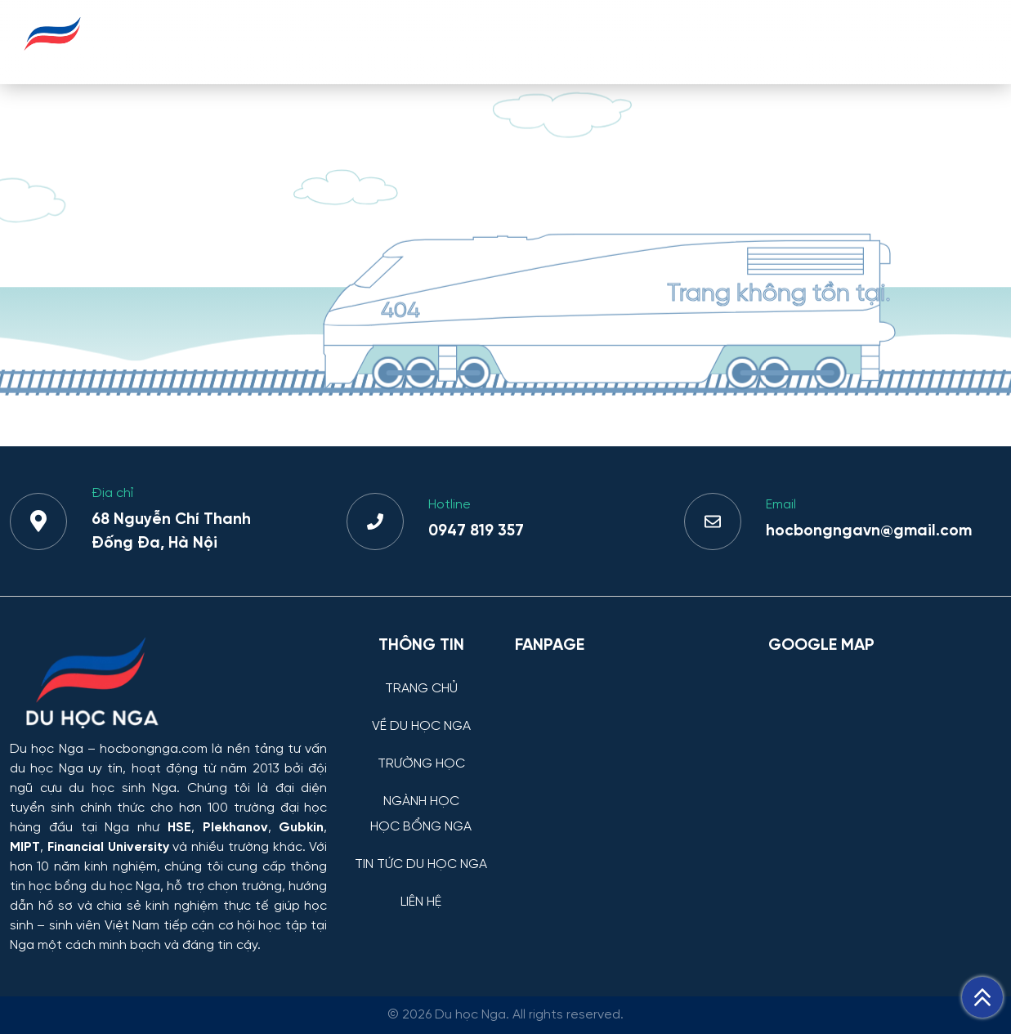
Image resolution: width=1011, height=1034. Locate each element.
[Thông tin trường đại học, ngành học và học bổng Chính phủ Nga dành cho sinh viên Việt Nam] (168, 684)
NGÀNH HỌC (567, 41)
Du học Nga (46, 749)
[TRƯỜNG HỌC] (421, 751)
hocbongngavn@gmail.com (869, 531)
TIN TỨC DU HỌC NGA (833, 41)
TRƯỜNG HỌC (455, 41)
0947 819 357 (476, 531)
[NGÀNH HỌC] (421, 789)
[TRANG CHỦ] (421, 676)
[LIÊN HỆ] (421, 890)
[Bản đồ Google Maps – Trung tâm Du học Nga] (884, 752)
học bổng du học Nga (94, 886)
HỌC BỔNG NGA (686, 41)
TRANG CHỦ (217, 41)
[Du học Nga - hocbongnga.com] (53, 60)
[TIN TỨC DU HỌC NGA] (421, 852)
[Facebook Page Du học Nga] (631, 752)
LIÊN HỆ (955, 41)
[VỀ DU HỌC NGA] (421, 714)
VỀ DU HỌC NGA (334, 41)
